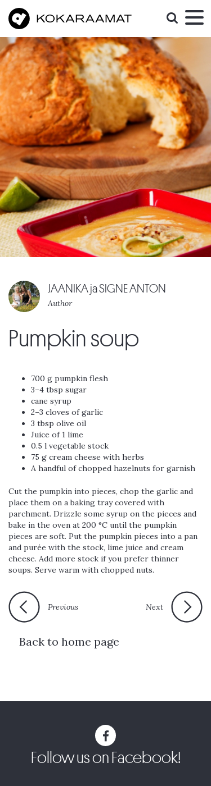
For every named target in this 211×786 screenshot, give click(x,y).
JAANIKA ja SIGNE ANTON (107, 289)
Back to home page (69, 641)
